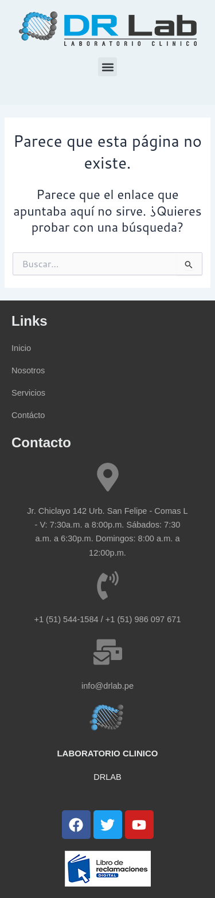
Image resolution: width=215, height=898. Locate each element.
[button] (107, 66)
